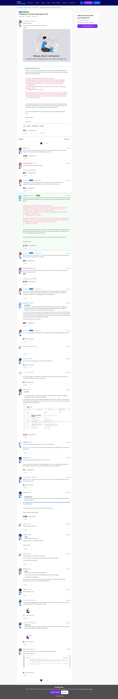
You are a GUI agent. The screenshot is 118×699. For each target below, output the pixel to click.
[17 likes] (29, 130)
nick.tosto (25, 195)
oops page (34, 126)
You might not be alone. (83, 20)
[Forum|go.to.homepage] (21, 2)
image (28, 126)
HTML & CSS (35, 7)
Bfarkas (25, 569)
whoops (41, 126)
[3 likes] (29, 173)
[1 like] (28, 339)
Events (48, 2)
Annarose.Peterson (27, 163)
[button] (88, 2)
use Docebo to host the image (47, 107)
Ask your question (87, 26)
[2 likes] (29, 188)
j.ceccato (25, 372)
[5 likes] (29, 435)
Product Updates (56, 2)
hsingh (24, 524)
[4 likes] (29, 156)
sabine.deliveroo (27, 477)
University (64, 2)
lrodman (25, 457)
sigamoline (25, 358)
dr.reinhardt (26, 21)
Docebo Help (71, 2)
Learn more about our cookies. (85, 689)
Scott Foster (26, 600)
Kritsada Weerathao (28, 346)
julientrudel (25, 649)
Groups (43, 2)
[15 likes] (29, 245)
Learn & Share (27, 7)
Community (20, 7)
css (24, 126)
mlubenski (25, 442)
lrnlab (24, 148)
